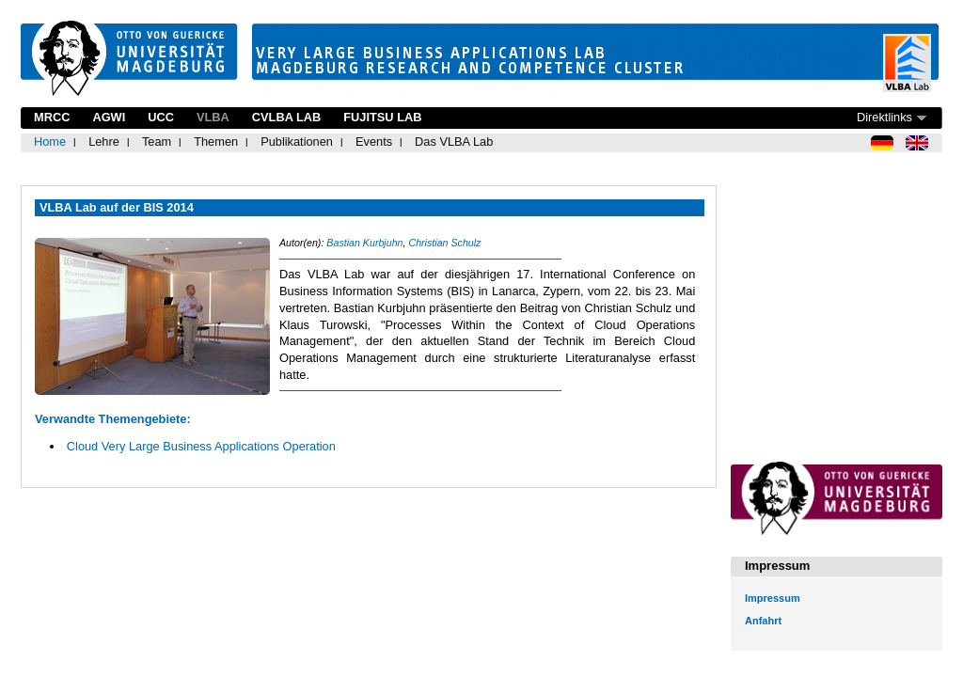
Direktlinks (884, 117)
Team (156, 141)
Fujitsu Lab (382, 117)
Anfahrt (763, 620)
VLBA (213, 117)
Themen (216, 141)
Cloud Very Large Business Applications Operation (201, 446)
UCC (161, 117)
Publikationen (296, 141)
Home (50, 141)
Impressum (772, 598)
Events (373, 141)
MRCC (52, 117)
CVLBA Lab (286, 117)
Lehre (103, 141)
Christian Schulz (444, 242)
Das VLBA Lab (454, 141)
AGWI (108, 117)
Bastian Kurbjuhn (364, 242)
